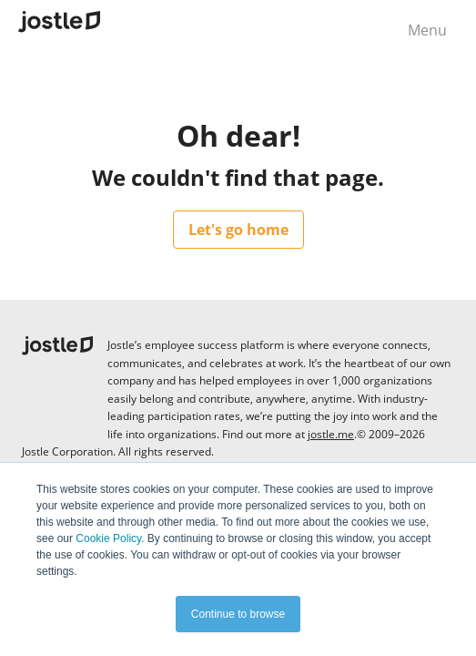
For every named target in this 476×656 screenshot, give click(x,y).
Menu (427, 30)
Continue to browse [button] (238, 614)
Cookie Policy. (110, 538)
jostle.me (331, 434)
